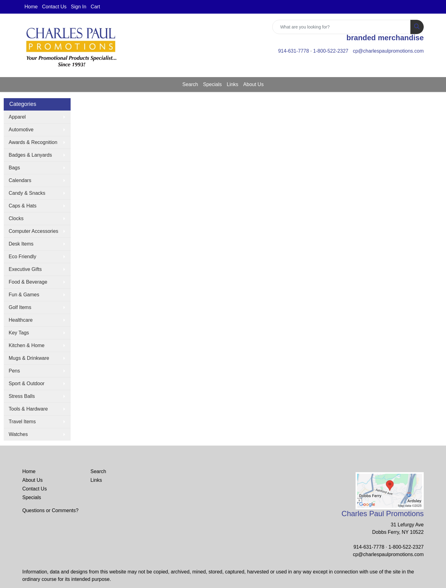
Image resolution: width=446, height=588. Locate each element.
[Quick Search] (341, 27)
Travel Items (22, 421)
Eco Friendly (22, 256)
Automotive (21, 129)
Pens (14, 370)
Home (31, 6)
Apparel (17, 117)
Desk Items (21, 243)
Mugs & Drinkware (29, 358)
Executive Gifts (25, 269)
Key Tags (19, 332)
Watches (18, 434)
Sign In (78, 6)
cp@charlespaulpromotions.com (388, 51)
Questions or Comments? (50, 510)
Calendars (20, 180)
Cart (95, 6)
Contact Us (54, 6)
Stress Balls (22, 396)
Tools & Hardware (28, 409)
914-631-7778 (293, 51)
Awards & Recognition (33, 142)
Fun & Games (24, 294)
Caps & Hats (23, 205)
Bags (14, 167)
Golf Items (20, 307)
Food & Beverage (28, 282)
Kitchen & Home (27, 345)
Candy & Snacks (27, 193)
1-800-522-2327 (330, 51)
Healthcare (21, 320)
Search (190, 84)
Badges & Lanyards (30, 155)
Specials (212, 84)
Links (232, 84)
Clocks (16, 218)
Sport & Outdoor (27, 383)
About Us (253, 84)
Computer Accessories (33, 231)
